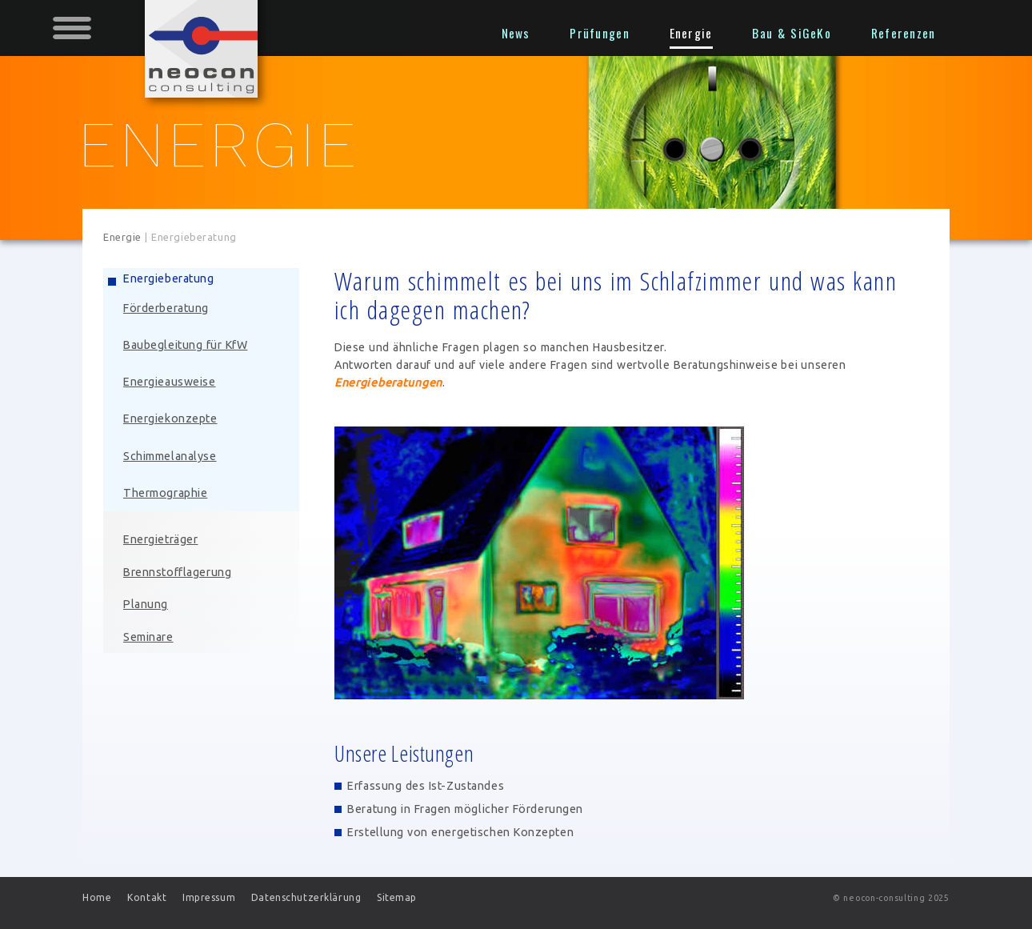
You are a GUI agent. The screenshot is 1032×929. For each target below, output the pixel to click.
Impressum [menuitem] (208, 897)
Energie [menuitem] (691, 33)
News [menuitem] (516, 33)
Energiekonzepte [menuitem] (170, 418)
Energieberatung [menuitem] (168, 278)
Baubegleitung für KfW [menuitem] (185, 344)
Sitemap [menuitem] (397, 897)
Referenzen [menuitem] (903, 33)
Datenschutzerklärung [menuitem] (306, 897)
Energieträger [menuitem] (160, 539)
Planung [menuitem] (145, 604)
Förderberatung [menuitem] (166, 308)
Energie (122, 236)
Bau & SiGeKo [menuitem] (791, 33)
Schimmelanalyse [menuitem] (170, 456)
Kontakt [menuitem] (146, 897)
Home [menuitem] (96, 897)
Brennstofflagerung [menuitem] (177, 572)
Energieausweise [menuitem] (169, 381)
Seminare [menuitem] (148, 637)
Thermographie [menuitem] (165, 493)
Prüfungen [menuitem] (600, 33)
